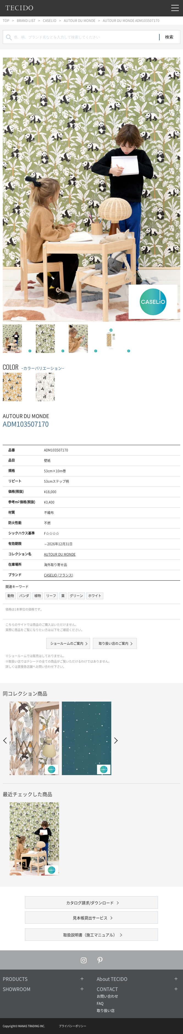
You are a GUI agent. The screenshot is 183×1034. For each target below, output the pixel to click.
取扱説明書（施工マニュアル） (90, 934)
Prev (8, 190)
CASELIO (49, 20)
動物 (10, 595)
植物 (37, 595)
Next (174, 190)
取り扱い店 (106, 1010)
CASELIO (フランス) (58, 575)
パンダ (24, 595)
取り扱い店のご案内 (113, 643)
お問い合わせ (107, 996)
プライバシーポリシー (72, 1026)
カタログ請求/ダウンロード (90, 902)
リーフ (51, 595)
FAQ (100, 1003)
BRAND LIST (26, 20)
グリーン (76, 595)
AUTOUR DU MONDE (79, 20)
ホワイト (94, 595)
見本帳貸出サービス (90, 917)
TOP (6, 20)
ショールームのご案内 (66, 643)
